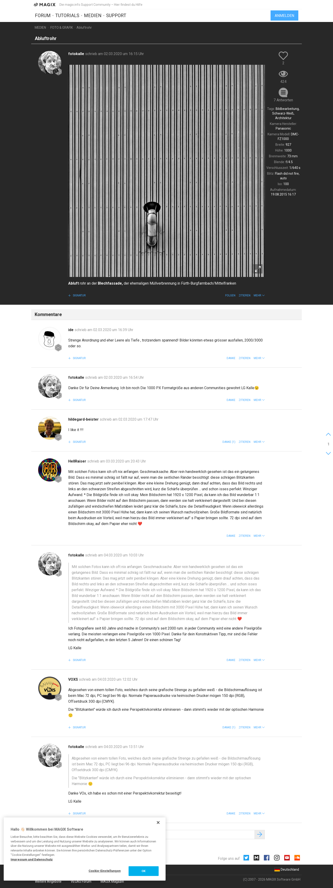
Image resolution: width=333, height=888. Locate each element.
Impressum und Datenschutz (32, 859)
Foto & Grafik (61, 27)
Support (116, 15)
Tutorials (67, 15)
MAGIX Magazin (112, 881)
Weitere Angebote (48, 881)
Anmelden (284, 15)
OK (143, 871)
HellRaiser (77, 461)
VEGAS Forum (81, 881)
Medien (93, 15)
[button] (259, 295)
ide (71, 330)
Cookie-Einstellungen (105, 870)
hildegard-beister (84, 419)
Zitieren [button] (244, 295)
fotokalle (76, 54)
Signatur (79, 295)
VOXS (73, 679)
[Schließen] (158, 822)
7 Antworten (283, 100)
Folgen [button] (230, 295)
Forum (43, 15)
